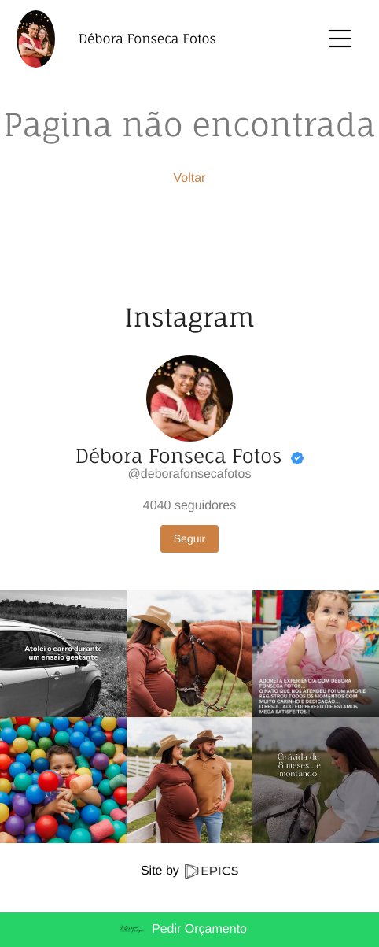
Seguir (189, 538)
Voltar (190, 178)
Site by (189, 871)
